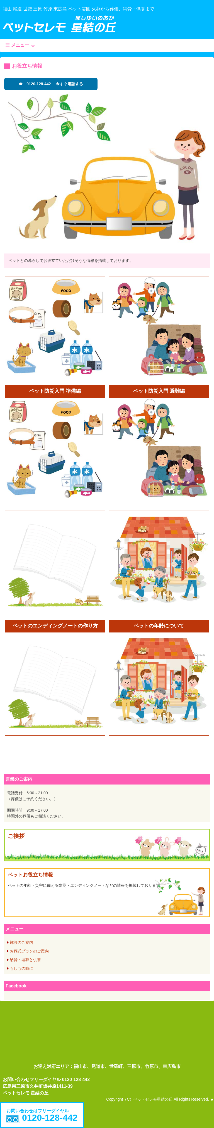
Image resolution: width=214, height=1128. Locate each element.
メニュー (20, 45)
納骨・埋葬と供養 (25, 960)
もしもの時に (21, 968)
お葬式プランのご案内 (29, 951)
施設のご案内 (21, 942)
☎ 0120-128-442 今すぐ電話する (51, 84)
